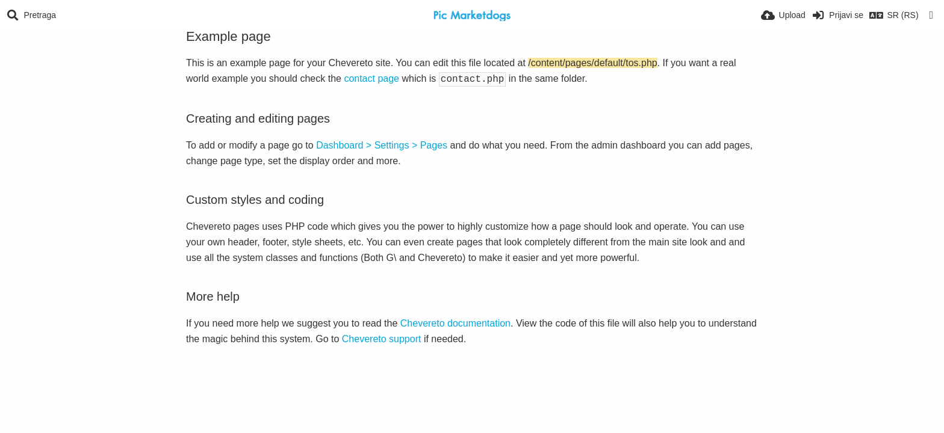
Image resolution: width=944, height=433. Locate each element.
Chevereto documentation (455, 322)
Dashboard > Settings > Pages (381, 144)
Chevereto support (381, 338)
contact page (371, 78)
